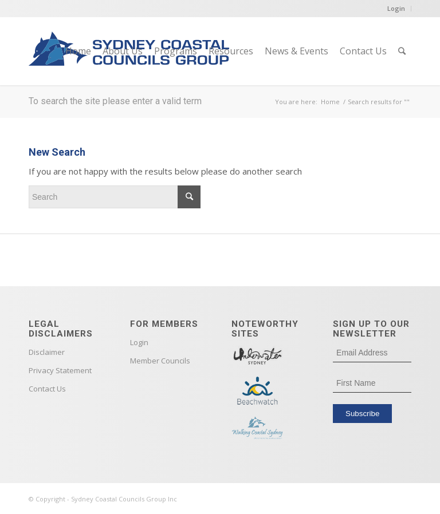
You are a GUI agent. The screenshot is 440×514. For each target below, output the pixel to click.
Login (396, 8)
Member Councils (160, 360)
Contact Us (47, 388)
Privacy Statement (60, 370)
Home (330, 101)
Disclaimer (47, 352)
